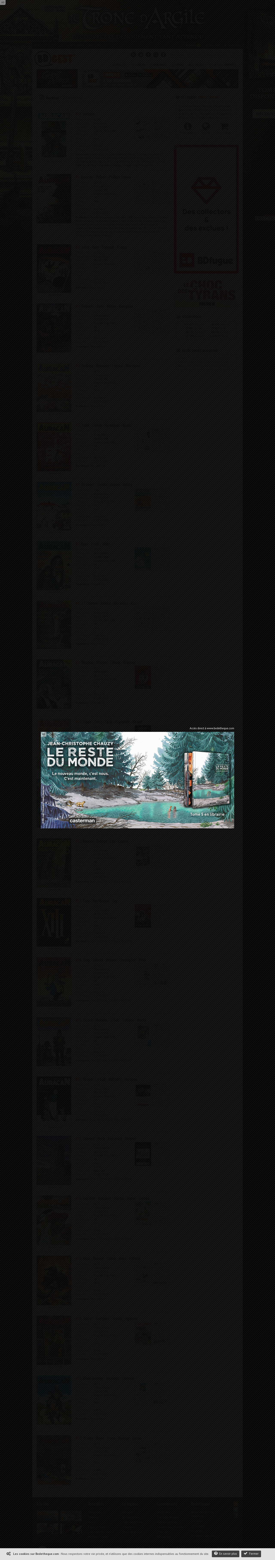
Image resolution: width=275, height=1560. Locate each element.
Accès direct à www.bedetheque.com (212, 728)
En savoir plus (225, 1553)
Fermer (251, 1553)
